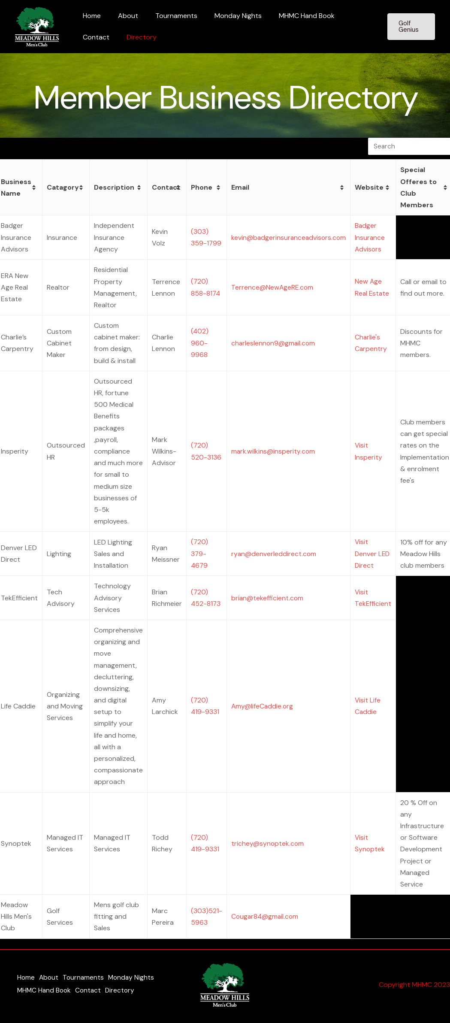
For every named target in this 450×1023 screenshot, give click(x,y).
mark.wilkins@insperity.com (272, 450)
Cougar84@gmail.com (264, 915)
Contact (346, 15)
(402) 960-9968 (199, 343)
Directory (96, 37)
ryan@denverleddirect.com (273, 553)
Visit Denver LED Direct (374, 553)
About (123, 15)
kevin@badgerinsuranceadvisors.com (288, 237)
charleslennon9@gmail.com (272, 342)
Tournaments (168, 15)
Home (90, 15)
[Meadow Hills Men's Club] (37, 25)
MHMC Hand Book (291, 15)
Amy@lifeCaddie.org (261, 705)
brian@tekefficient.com (266, 597)
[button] (409, 26)
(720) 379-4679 (198, 553)
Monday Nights (226, 15)
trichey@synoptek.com (266, 842)
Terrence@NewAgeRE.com (271, 286)
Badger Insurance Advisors (371, 237)
